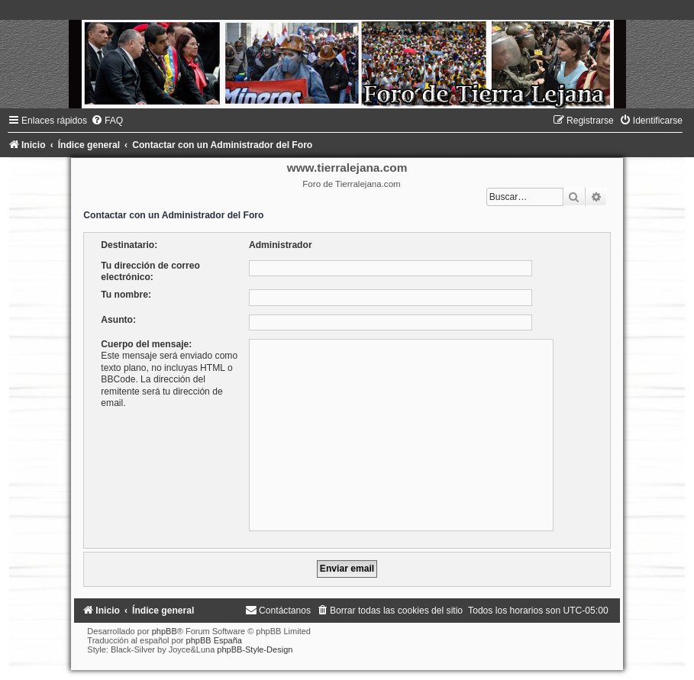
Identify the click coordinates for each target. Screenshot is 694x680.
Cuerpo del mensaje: (146, 344)
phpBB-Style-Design (254, 649)
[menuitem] (107, 120)
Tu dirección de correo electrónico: (150, 271)
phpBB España (214, 640)
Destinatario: (129, 245)
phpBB (164, 631)
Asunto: (118, 319)
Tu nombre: (126, 294)
